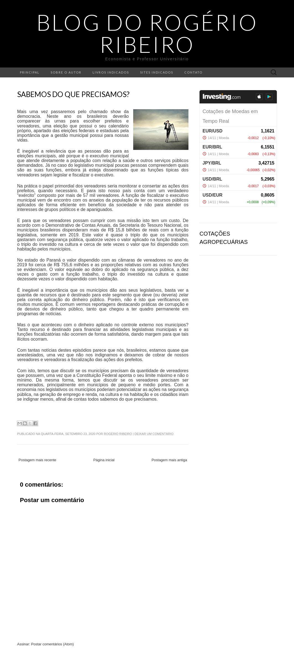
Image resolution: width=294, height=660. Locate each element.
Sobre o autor (66, 72)
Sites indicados (156, 72)
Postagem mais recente (37, 460)
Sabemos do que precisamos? (73, 94)
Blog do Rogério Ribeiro (147, 33)
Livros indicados (111, 72)
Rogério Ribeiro (118, 433)
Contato (193, 72)
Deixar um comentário (154, 433)
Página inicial (104, 460)
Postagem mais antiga (169, 460)
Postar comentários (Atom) (52, 644)
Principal (30, 72)
